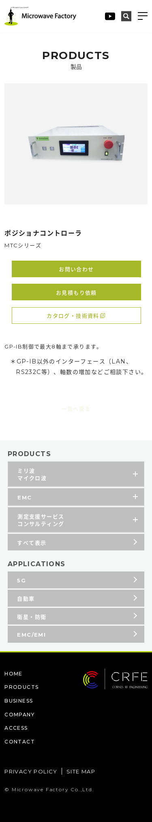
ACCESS (16, 728)
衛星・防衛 (31, 618)
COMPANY (19, 715)
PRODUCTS (21, 687)
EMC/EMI (31, 636)
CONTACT (19, 742)
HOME (13, 674)
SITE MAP (80, 771)
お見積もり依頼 (76, 292)
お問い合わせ (76, 269)
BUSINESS (18, 701)
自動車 (25, 600)
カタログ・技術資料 (73, 315)
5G (21, 582)
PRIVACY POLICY (31, 771)
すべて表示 (31, 544)
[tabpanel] (76, 143)
